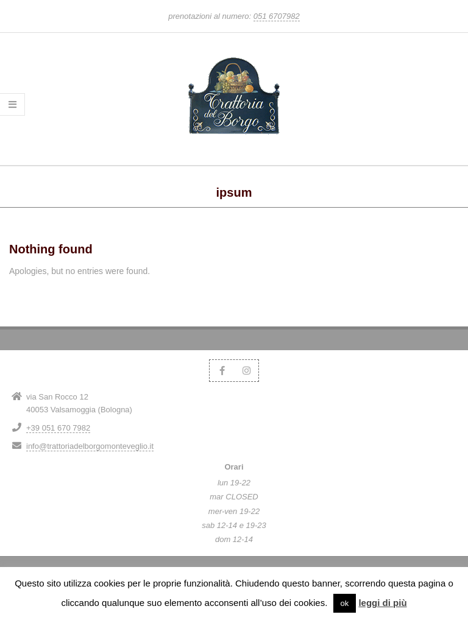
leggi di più (382, 602)
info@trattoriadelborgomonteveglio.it (90, 446)
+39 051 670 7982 (58, 427)
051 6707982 (277, 16)
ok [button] (345, 603)
